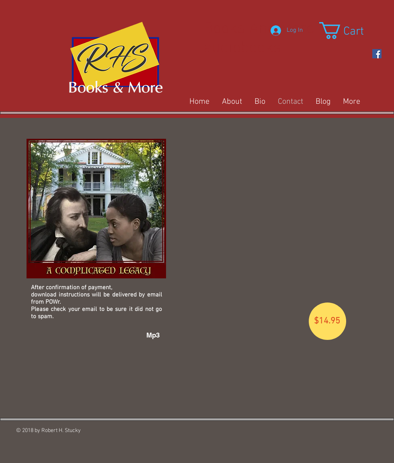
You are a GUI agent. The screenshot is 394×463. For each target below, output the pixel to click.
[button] (351, 30)
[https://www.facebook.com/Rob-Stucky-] (377, 53)
